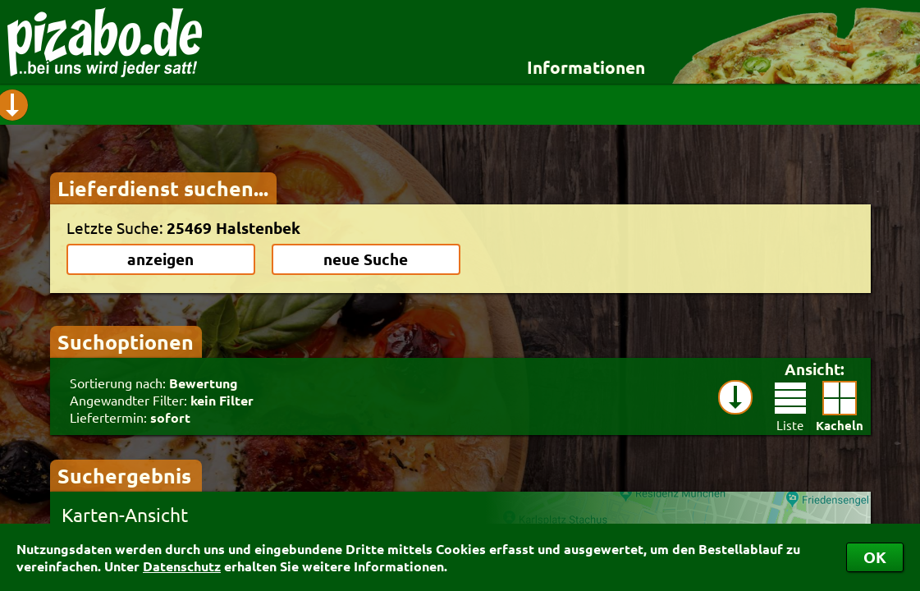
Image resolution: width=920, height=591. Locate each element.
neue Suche (365, 259)
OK (874, 557)
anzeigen (160, 259)
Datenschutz (182, 566)
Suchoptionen (125, 341)
